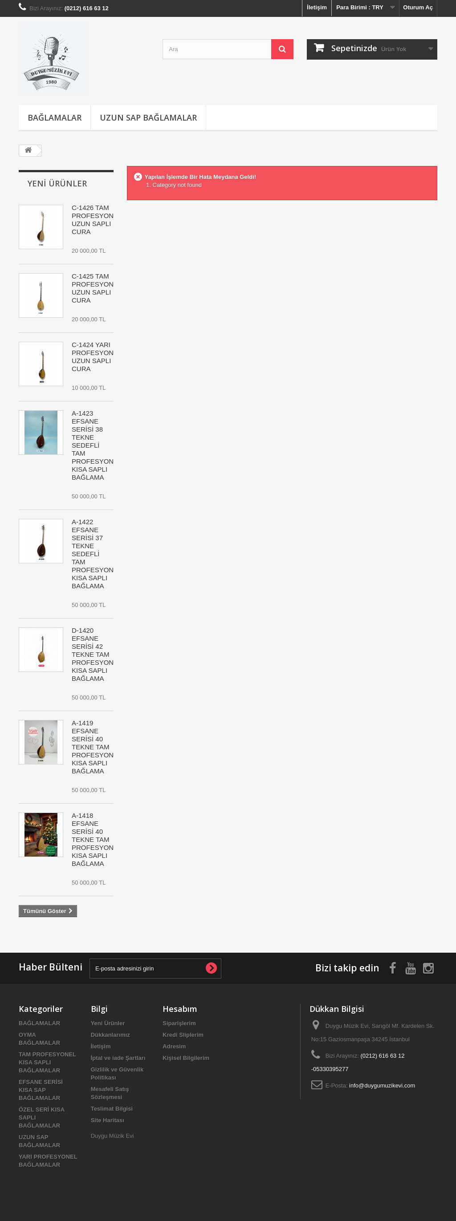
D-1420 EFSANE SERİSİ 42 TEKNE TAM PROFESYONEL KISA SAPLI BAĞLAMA (97, 654)
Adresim (174, 1046)
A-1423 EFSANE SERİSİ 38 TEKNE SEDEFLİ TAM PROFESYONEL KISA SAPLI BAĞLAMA (97, 445)
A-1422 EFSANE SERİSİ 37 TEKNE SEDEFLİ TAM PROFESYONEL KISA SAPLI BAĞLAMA (97, 554)
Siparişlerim (179, 1023)
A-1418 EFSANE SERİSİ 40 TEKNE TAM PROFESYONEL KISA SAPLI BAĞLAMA (97, 839)
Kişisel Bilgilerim (186, 1058)
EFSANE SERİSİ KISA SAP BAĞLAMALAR (41, 1090)
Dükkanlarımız (110, 1034)
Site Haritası (107, 1120)
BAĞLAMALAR (54, 117)
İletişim (317, 7)
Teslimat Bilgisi (112, 1108)
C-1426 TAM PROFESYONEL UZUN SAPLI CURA (97, 219)
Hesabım (180, 1008)
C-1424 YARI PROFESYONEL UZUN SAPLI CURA (97, 356)
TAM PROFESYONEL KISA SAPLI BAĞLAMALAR (47, 1062)
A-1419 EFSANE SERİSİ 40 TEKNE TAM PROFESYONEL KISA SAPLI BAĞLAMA (97, 747)
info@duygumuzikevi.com (382, 1085)
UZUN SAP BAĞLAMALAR (148, 117)
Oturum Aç (418, 7)
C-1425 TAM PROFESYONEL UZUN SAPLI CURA (97, 288)
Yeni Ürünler (57, 183)
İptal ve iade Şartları (118, 1058)
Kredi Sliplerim (183, 1034)
